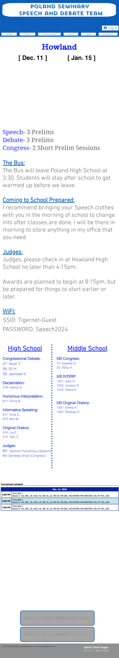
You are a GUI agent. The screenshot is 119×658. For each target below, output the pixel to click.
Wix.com (52, 646)
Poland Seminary (59, 6)
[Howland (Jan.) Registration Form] (57, 634)
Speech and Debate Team (60, 13)
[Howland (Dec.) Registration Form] (57, 618)
